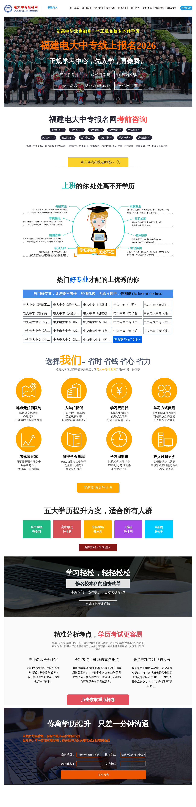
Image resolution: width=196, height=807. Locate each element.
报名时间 (123, 7)
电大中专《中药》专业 (127, 304)
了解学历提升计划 (98, 488)
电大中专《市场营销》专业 (127, 313)
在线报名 (172, 7)
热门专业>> (87, 137)
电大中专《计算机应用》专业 (97, 304)
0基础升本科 (128, 529)
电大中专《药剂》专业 (67, 313)
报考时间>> (57, 129)
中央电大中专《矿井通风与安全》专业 (127, 330)
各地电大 (186, 8)
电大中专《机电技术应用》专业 (97, 313)
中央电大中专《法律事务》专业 (158, 313)
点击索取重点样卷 (98, 699)
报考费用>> (115, 129)
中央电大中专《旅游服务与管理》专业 (158, 322)
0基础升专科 (159, 529)
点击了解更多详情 (98, 603)
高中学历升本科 (67, 529)
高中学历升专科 (37, 529)
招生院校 (86, 7)
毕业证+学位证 (98, 86)
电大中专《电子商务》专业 (37, 313)
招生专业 (98, 7)
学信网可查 (128, 86)
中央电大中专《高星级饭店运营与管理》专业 (37, 330)
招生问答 (135, 7)
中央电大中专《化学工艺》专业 (37, 339)
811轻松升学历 (98, 75)
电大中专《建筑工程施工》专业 (37, 304)
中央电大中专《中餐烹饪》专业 (127, 322)
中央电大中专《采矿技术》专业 (67, 339)
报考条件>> (77, 129)
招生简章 (74, 7)
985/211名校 (67, 86)
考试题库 (159, 7)
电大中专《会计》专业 (158, 304)
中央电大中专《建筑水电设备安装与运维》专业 (158, 330)
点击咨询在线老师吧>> (95, 162)
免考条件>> (48, 137)
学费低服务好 (67, 75)
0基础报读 (128, 75)
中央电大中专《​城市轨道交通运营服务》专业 (67, 330)
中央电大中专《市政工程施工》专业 (97, 330)
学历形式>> (125, 137)
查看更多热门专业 (126, 339)
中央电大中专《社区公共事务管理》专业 (97, 322)
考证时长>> (106, 137)
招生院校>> (67, 137)
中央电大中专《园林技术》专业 (97, 339)
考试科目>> (134, 129)
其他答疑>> (144, 137)
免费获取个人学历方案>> (98, 547)
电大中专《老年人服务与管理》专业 (67, 304)
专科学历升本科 (98, 529)
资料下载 (147, 7)
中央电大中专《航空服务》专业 (67, 322)
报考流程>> (96, 129)
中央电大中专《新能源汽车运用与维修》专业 (37, 322)
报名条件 (110, 7)
